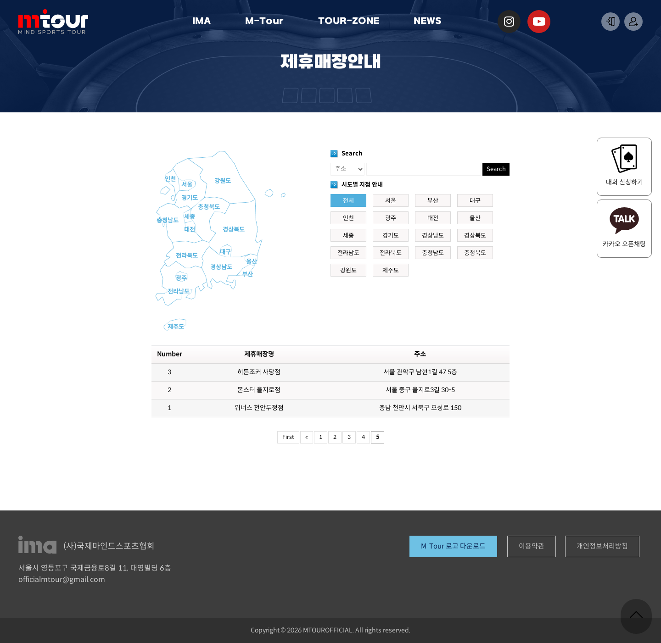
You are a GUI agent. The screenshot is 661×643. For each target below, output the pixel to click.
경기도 (189, 198)
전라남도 (179, 291)
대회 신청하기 (624, 182)
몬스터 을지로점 (258, 390)
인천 (170, 179)
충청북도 (209, 207)
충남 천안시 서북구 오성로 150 (420, 408)
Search (496, 169)
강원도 (222, 181)
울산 (251, 262)
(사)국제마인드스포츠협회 (109, 546)
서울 (186, 184)
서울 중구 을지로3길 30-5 (420, 390)
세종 (189, 217)
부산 (247, 274)
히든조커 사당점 (258, 372)
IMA (203, 21)
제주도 (176, 327)
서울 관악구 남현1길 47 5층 (420, 372)
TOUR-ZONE (351, 21)
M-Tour (266, 21)
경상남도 (221, 267)
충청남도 (168, 220)
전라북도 (187, 256)
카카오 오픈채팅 (624, 244)
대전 (189, 229)
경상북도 (234, 229)
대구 (225, 252)
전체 (348, 201)
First (288, 437)
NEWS (430, 21)
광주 (181, 278)
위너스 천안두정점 (259, 408)
